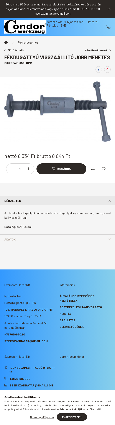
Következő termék (98, 50)
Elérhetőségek (72, 326)
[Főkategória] (6, 42)
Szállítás (67, 320)
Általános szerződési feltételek (77, 298)
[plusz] (28, 169)
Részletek (12, 201)
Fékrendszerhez (28, 42)
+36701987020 (108, 26)
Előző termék (14, 50)
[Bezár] (109, 9)
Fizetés (66, 313)
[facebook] (98, 69)
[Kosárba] (61, 168)
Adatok (10, 239)
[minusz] (11, 169)
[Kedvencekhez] (103, 168)
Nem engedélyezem (42, 416)
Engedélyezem (72, 416)
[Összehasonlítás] (93, 168)
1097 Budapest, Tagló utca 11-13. (29, 309)
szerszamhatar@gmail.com (26, 341)
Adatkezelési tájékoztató (81, 307)
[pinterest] (107, 69)
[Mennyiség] (20, 169)
